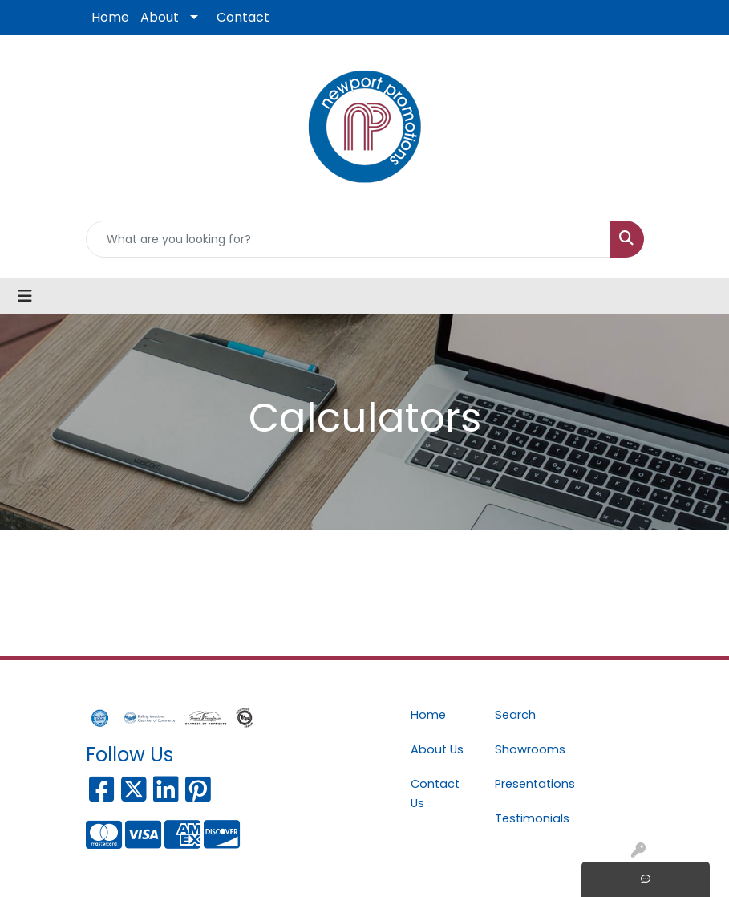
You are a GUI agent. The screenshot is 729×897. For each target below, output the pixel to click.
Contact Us (435, 793)
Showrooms (527, 749)
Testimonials (527, 818)
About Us (437, 749)
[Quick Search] (348, 239)
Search (515, 715)
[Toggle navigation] (25, 296)
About (159, 17)
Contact (243, 17)
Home (110, 17)
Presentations (527, 784)
